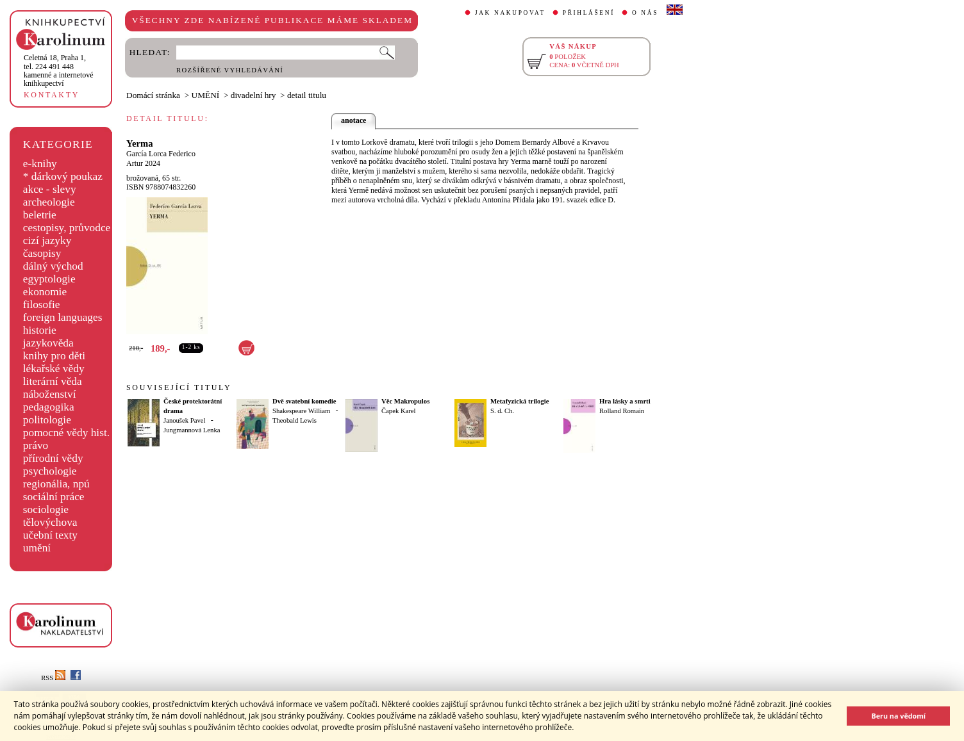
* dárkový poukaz (63, 176)
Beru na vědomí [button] (898, 716)
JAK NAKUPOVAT (510, 13)
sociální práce (54, 497)
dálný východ (53, 266)
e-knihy (40, 164)
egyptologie (49, 279)
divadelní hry (253, 95)
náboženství (49, 394)
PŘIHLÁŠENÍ (589, 13)
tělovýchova (50, 522)
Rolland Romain (621, 410)
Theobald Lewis (294, 420)
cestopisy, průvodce (67, 228)
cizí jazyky (47, 240)
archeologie (49, 202)
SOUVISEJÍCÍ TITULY (178, 387)
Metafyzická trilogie (519, 401)
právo (35, 445)
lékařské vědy (54, 368)
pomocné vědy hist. (66, 433)
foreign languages (63, 317)
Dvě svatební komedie (304, 401)
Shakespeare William (301, 410)
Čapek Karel (398, 410)
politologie (47, 420)
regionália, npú (56, 484)
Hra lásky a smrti (625, 401)
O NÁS (645, 13)
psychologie (50, 471)
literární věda (52, 381)
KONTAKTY (51, 94)
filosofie (41, 304)
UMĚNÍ (206, 95)
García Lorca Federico (160, 153)
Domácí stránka (153, 95)
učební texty (50, 535)
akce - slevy (49, 189)
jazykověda (48, 343)
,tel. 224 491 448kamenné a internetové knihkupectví (59, 70)
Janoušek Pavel (184, 420)
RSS (53, 677)
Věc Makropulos (405, 401)
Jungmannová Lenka (191, 430)
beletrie (39, 215)
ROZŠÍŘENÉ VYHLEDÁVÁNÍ (229, 70)
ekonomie (45, 292)
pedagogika (48, 407)
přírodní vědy (53, 458)
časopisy (42, 253)
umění (37, 548)
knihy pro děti (54, 356)
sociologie (46, 509)
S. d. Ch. (502, 410)
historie (39, 330)
